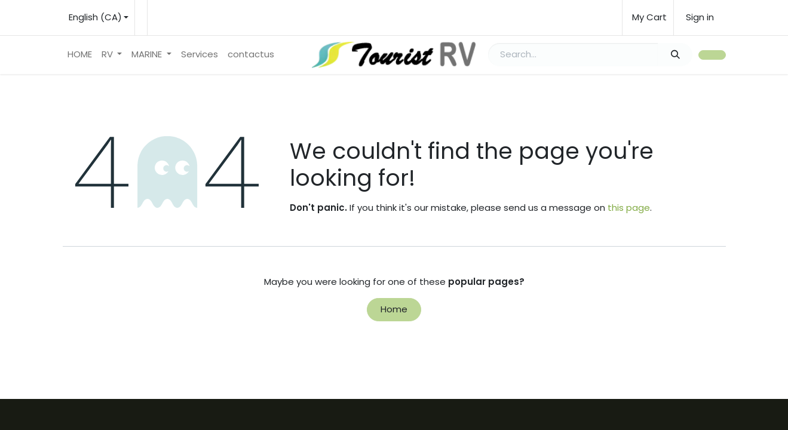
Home (394, 309)
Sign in (700, 17)
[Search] (675, 54)
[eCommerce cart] (648, 17)
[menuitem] (80, 54)
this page (629, 207)
